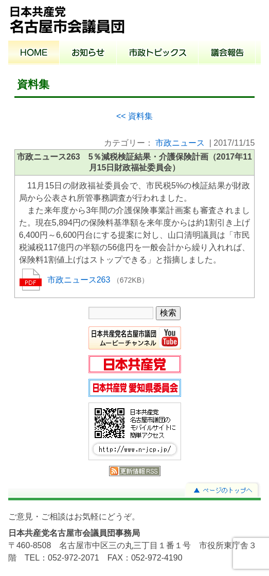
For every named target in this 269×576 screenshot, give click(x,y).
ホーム (34, 53)
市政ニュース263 (80, 279)
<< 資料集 (134, 116)
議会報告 (227, 53)
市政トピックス (158, 53)
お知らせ (88, 53)
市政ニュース (180, 142)
